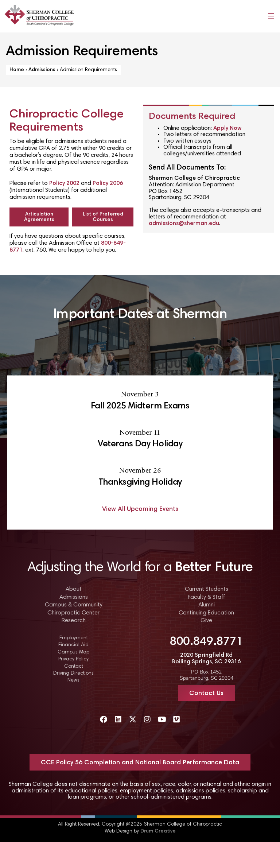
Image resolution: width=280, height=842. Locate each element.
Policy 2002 (64, 183)
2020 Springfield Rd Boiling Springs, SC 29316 (206, 658)
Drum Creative (158, 831)
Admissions (41, 70)
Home (16, 70)
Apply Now (227, 128)
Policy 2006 (108, 183)
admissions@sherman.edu (184, 223)
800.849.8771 (206, 642)
